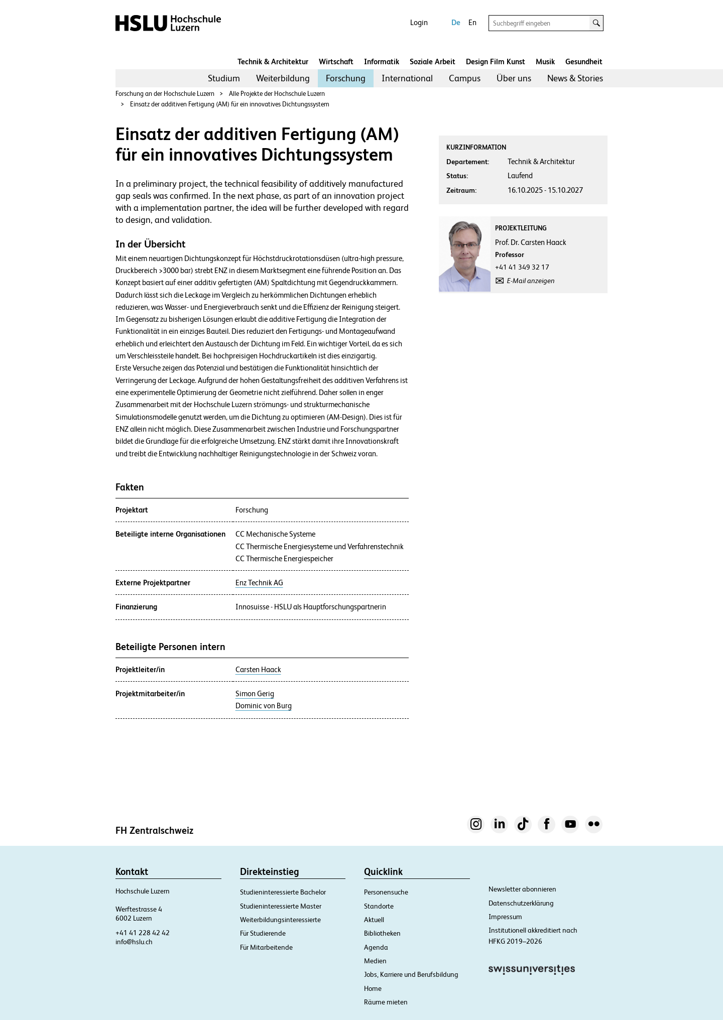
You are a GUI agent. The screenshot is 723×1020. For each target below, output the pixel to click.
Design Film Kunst (495, 61)
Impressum (505, 917)
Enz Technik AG (259, 583)
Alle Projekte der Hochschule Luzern (277, 93)
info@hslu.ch (134, 942)
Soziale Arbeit (432, 61)
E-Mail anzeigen (531, 281)
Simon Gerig (254, 694)
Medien (375, 961)
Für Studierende (263, 933)
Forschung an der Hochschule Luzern (164, 93)
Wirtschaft (336, 61)
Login (419, 22)
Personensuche (386, 892)
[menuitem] (224, 78)
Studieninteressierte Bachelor (283, 892)
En (472, 22)
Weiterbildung (283, 78)
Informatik (381, 61)
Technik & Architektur (272, 61)
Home (373, 988)
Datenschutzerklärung (521, 903)
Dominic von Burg (263, 706)
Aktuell (374, 920)
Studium (224, 78)
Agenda (376, 947)
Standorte (379, 906)
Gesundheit (583, 61)
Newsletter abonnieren (522, 889)
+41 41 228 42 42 (142, 933)
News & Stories (575, 78)
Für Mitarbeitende (266, 947)
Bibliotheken (382, 933)
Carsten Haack (258, 670)
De (455, 22)
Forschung (346, 78)
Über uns (514, 78)
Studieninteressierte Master (280, 906)
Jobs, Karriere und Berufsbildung (411, 974)
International (407, 78)
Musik (545, 61)
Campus (464, 78)
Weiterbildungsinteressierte (280, 920)
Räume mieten (386, 1002)
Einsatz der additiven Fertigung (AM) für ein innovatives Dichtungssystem (229, 104)
